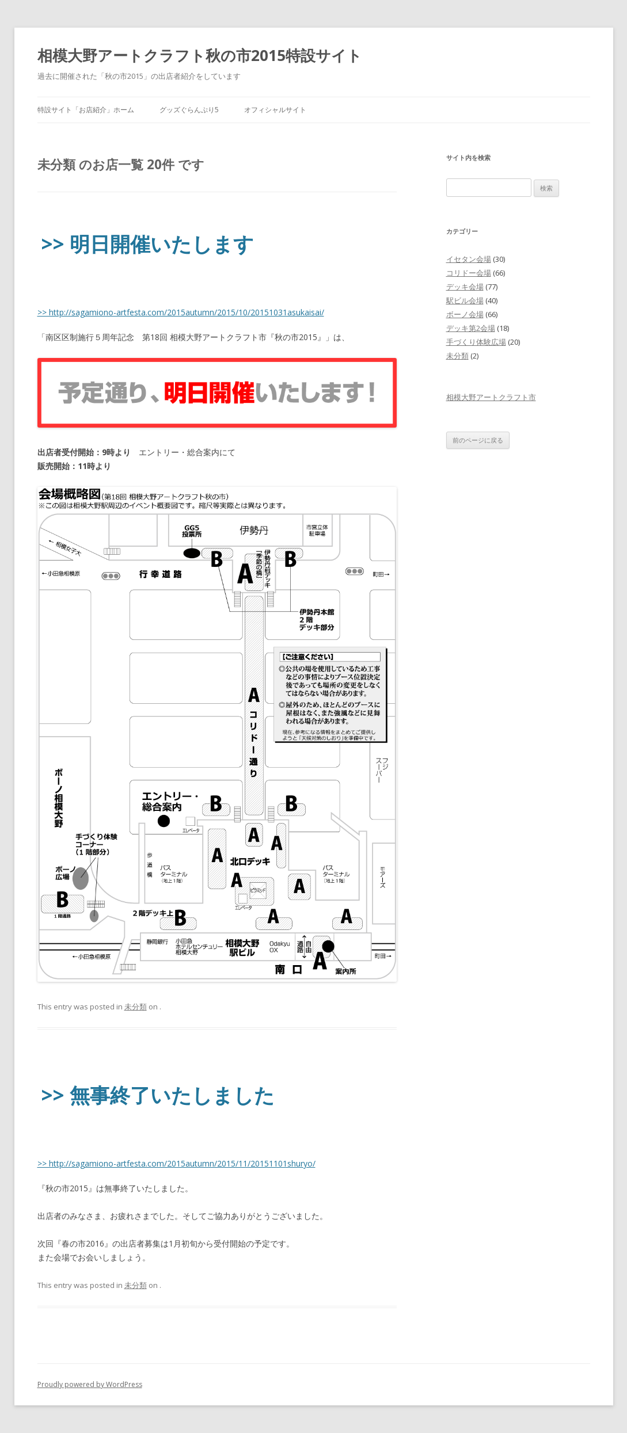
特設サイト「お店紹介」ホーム (85, 110)
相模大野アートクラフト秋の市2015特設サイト (199, 55)
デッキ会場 (465, 286)
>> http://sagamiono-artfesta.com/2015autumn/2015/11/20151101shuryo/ (176, 1163)
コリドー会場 (468, 273)
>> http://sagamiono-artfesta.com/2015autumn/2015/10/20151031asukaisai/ (180, 312)
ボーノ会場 (465, 314)
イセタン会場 (468, 259)
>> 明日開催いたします (147, 243)
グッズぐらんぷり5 (189, 110)
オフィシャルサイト (275, 110)
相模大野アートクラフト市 (491, 397)
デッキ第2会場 (470, 328)
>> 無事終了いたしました (158, 1094)
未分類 (135, 1006)
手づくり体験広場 (476, 342)
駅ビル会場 (465, 300)
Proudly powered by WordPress (89, 1384)
